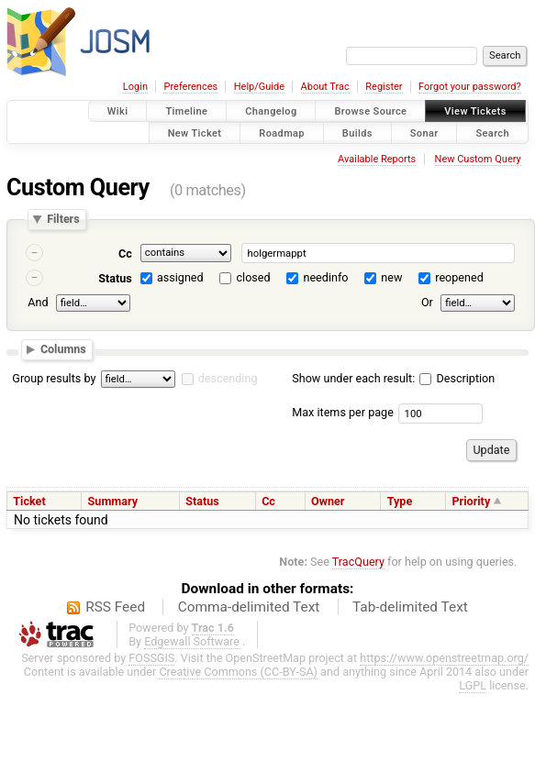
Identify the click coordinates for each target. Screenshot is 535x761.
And (38, 302)
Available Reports (377, 159)
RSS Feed (115, 607)
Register (383, 87)
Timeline (186, 111)
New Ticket (195, 132)
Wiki (117, 111)
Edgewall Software (192, 641)
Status (115, 278)
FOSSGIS (151, 658)
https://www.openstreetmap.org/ (444, 658)
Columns (63, 349)
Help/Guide (259, 87)
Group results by (53, 378)
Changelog (270, 111)
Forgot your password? (469, 87)
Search (492, 132)
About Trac (325, 87)
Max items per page (343, 412)
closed (254, 277)
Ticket (29, 501)
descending (228, 378)
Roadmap (282, 132)
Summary (113, 501)
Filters (63, 219)
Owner (327, 501)
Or (427, 302)
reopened (459, 277)
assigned (180, 277)
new (391, 277)
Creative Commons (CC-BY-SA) (238, 671)
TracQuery (358, 561)
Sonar (424, 132)
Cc (125, 253)
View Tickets (475, 111)
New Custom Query (478, 159)
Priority (471, 501)
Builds (357, 132)
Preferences (190, 87)
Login (135, 87)
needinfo (325, 277)
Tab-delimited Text (410, 607)
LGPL (472, 685)
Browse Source (370, 111)
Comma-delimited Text (249, 607)
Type (400, 501)
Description (457, 378)
